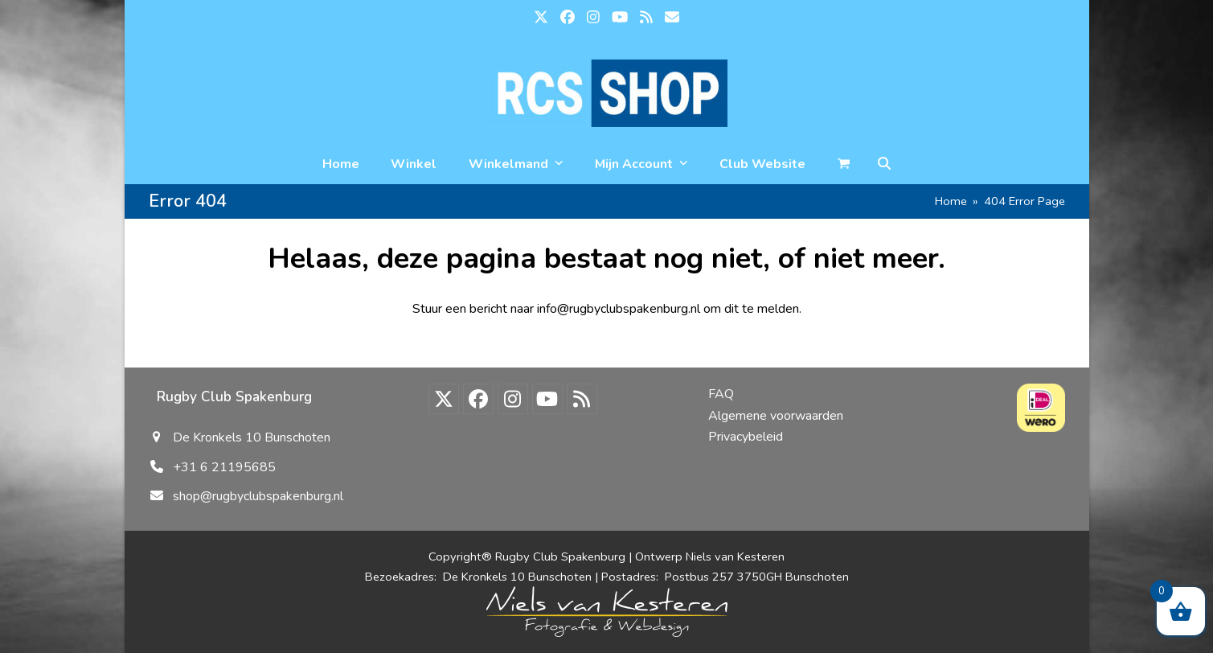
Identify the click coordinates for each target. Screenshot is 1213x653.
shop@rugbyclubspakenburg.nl (258, 496)
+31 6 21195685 (224, 467)
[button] (884, 164)
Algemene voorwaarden (775, 416)
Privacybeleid (745, 437)
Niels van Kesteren (735, 556)
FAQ (721, 394)
